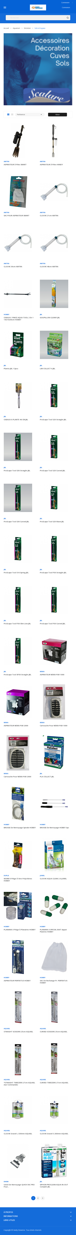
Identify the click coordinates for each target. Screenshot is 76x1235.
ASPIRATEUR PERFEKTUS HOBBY (17, 981)
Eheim (6, 1181)
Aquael (7, 1028)
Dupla (6, 875)
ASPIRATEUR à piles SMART (15, 164)
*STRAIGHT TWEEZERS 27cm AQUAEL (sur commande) (19, 1084)
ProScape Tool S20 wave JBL (52, 521)
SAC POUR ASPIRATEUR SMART (16, 215)
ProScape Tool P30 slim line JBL (17, 623)
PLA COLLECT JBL (47, 776)
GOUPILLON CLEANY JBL (50, 317)
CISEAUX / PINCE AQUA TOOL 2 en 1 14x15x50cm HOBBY (19, 318)
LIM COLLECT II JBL (47, 368)
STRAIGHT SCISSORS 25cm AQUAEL (18, 1032)
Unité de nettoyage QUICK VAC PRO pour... (19, 1186)
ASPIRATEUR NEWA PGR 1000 (52, 674)
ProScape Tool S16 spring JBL (16, 572)
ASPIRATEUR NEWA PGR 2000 (16, 725)
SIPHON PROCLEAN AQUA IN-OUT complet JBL (54, 1186)
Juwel (42, 875)
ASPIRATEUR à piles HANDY (51, 164)
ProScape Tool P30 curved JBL (52, 623)
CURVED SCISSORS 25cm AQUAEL (53, 1032)
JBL (41, 314)
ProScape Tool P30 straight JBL (53, 572)
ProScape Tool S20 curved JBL (52, 470)
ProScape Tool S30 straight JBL (17, 470)
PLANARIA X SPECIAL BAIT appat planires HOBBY (53, 931)
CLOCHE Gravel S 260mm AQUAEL (54, 1134)
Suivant (43, 1198)
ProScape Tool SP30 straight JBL (17, 674)
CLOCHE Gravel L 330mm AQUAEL (18, 1134)
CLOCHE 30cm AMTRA (13, 266)
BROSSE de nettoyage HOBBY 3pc (54, 827)
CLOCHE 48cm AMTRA (49, 266)
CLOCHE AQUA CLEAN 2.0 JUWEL (53, 878)
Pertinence (30, 114)
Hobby (6, 314)
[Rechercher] (38, 17)
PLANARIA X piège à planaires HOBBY (19, 930)
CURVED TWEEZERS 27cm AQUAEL (54, 1083)
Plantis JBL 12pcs (11, 368)
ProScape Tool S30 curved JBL (16, 521)
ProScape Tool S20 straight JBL (53, 419)
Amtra (6, 161)
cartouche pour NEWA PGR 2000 (17, 776)
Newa (42, 671)
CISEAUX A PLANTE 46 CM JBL (16, 419)
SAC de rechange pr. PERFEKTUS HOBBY (53, 982)
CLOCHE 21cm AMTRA (49, 215)
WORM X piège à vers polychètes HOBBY (18, 879)
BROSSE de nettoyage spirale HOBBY (20, 827)
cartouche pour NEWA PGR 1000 (53, 725)
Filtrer (57, 114)
